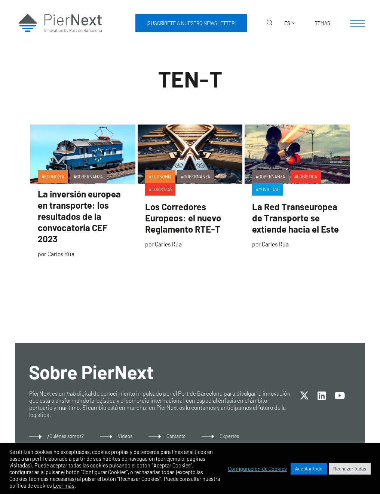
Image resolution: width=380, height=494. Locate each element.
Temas (322, 23)
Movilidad (268, 189)
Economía (54, 176)
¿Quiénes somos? (65, 436)
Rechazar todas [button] (349, 469)
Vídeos (125, 436)
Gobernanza (89, 176)
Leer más (63, 485)
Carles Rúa (61, 253)
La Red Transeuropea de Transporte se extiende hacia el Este (295, 217)
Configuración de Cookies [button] (257, 468)
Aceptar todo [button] (308, 469)
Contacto (176, 436)
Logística (161, 189)
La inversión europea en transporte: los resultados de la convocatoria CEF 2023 (79, 216)
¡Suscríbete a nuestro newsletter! (191, 23)
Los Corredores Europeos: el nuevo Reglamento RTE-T (183, 217)
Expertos (229, 436)
